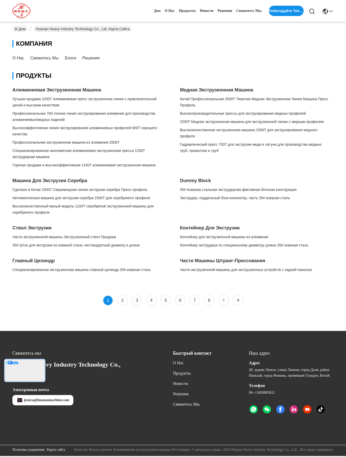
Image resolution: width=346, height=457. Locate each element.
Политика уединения (28, 450)
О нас (170, 11)
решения (225, 11)
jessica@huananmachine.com (43, 400)
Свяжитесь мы (249, 11)
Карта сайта (56, 450)
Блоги (70, 58)
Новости (207, 11)
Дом (157, 11)
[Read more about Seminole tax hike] (223, 300)
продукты (187, 11)
